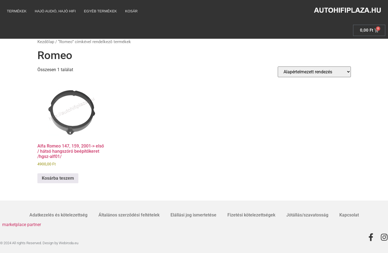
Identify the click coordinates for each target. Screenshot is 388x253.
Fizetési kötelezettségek (251, 215)
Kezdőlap (45, 41)
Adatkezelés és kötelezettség (58, 215)
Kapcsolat (349, 215)
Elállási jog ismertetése (193, 215)
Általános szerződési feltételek (128, 215)
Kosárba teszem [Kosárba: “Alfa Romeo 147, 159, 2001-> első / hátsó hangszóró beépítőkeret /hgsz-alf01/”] (58, 178)
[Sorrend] (314, 71)
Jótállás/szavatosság (307, 215)
